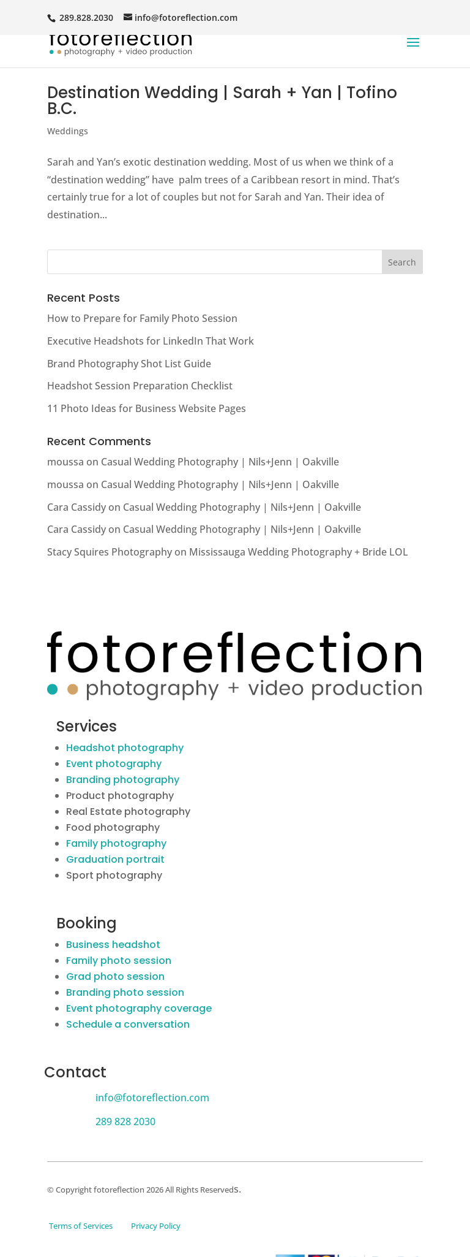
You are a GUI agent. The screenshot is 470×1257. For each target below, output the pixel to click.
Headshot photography (125, 748)
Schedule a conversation (128, 1024)
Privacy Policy (156, 1225)
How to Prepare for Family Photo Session (142, 318)
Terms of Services (81, 1225)
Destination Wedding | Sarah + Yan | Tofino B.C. (222, 101)
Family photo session (118, 960)
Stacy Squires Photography (109, 552)
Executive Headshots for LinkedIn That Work (150, 341)
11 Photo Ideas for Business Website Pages (146, 408)
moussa (65, 461)
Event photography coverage (139, 1008)
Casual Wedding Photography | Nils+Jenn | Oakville (220, 461)
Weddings (67, 131)
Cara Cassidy (76, 507)
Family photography (116, 843)
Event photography (114, 764)
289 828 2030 (125, 1121)
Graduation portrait (115, 859)
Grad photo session (115, 976)
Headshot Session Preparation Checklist (140, 385)
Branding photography (122, 780)
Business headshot (113, 945)
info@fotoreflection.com (152, 1097)
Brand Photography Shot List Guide (129, 363)
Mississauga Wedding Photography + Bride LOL (298, 552)
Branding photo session (125, 992)
